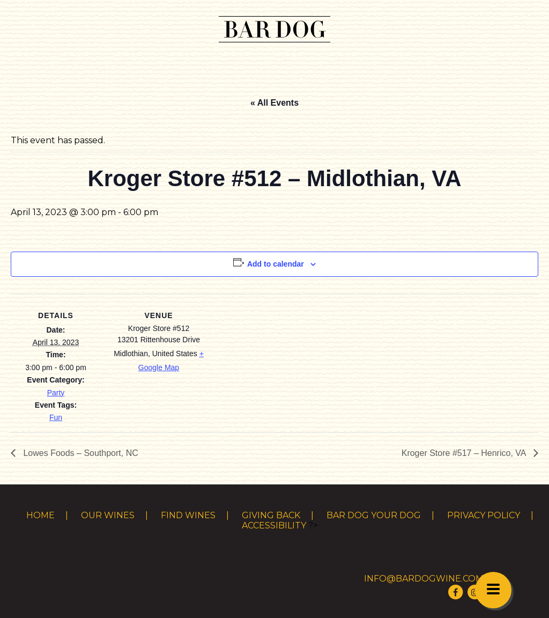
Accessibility (274, 525)
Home (40, 515)
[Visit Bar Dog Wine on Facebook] (455, 592)
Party (56, 392)
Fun (55, 417)
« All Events (274, 102)
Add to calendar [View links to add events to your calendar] (275, 264)
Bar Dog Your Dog (374, 515)
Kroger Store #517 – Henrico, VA (465, 453)
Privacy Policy (483, 515)
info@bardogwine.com (424, 578)
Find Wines (188, 515)
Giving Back (271, 515)
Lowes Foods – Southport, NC (79, 453)
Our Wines (108, 515)
